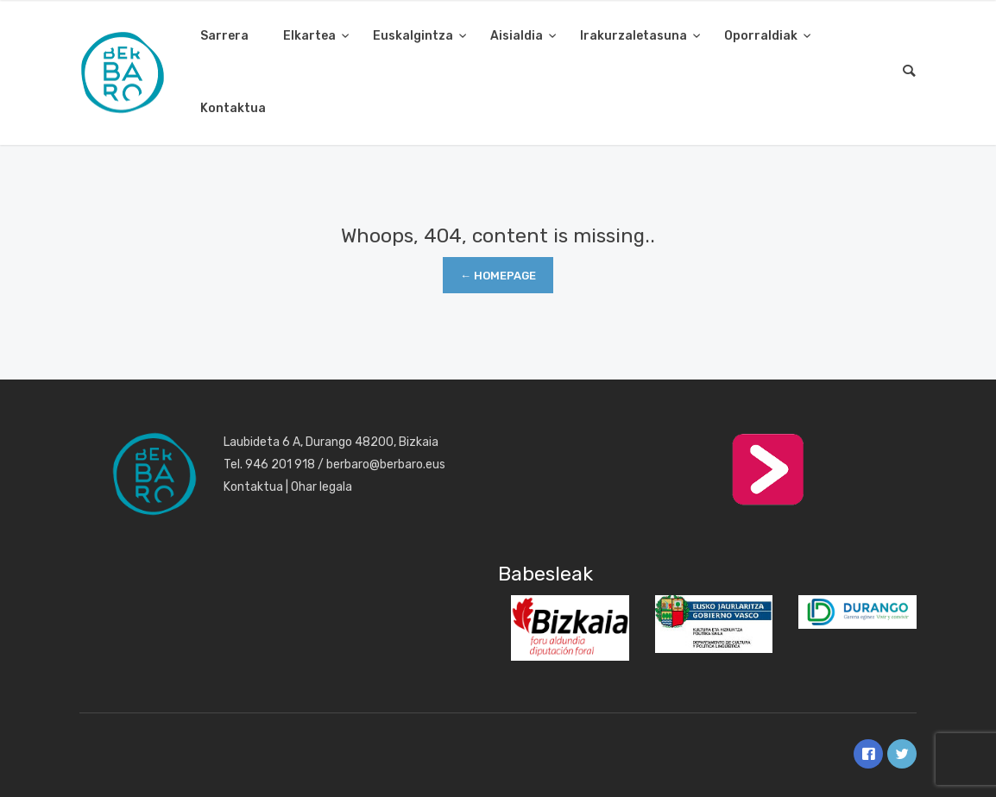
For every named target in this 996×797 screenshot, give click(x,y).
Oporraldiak (762, 35)
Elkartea (310, 35)
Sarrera (224, 35)
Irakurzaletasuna (635, 35)
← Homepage (498, 275)
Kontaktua (233, 108)
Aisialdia (517, 35)
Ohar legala (321, 487)
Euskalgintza (414, 35)
